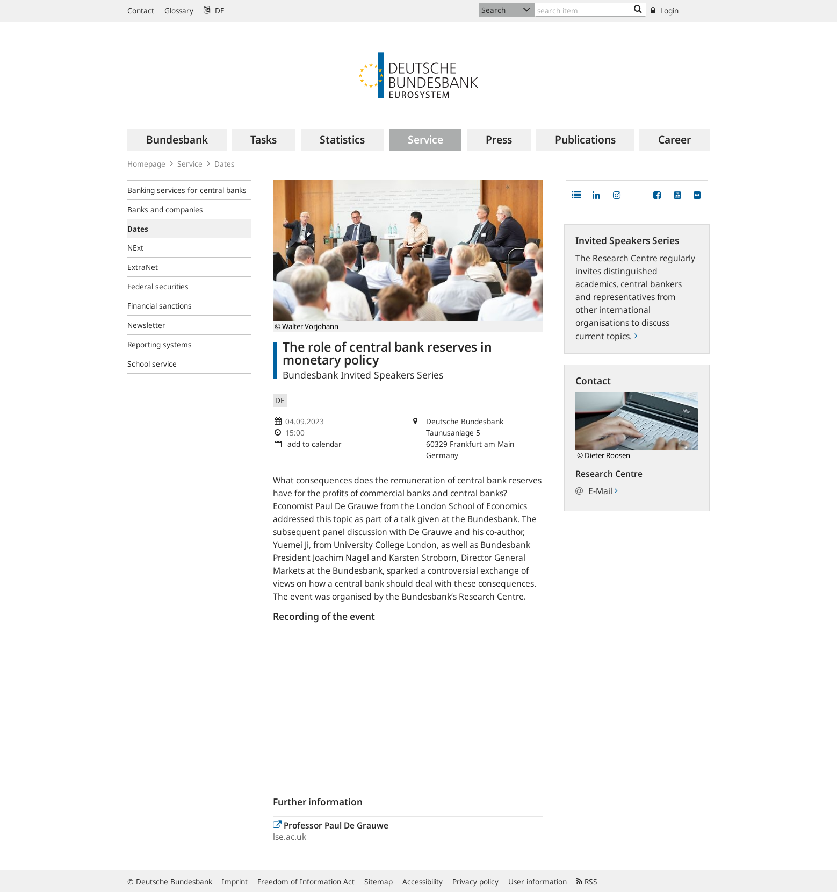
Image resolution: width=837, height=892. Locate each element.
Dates (224, 164)
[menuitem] (177, 140)
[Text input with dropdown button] (590, 10)
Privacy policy (475, 881)
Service (190, 164)
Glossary (178, 10)
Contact (140, 10)
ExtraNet (142, 267)
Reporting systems (159, 344)
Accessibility (422, 881)
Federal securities (158, 286)
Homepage (146, 164)
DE (214, 10)
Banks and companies (165, 209)
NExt (135, 247)
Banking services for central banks (187, 190)
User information (537, 881)
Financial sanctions (159, 306)
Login (665, 10)
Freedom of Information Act (306, 881)
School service (152, 364)
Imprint (235, 881)
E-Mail (602, 491)
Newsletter (146, 325)
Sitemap (378, 881)
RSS (586, 881)
